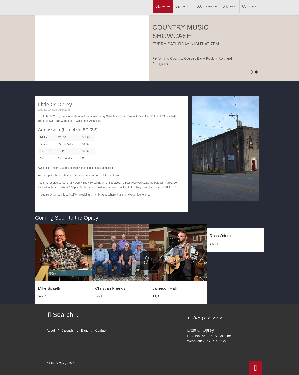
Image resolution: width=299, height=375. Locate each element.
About (186, 6)
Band (233, 6)
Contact (255, 6)
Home (166, 6)
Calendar (210, 6)
